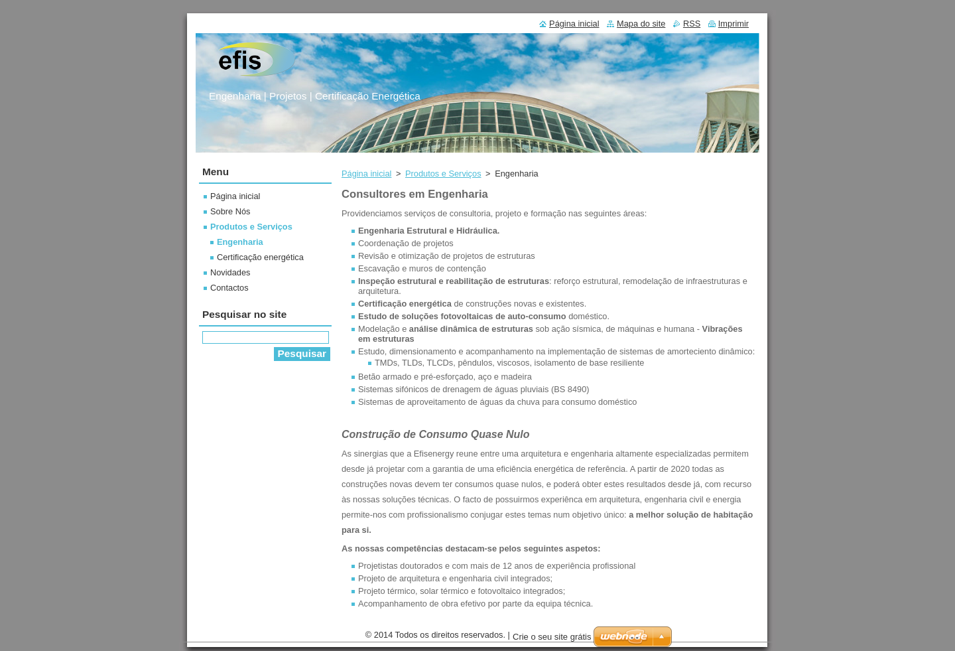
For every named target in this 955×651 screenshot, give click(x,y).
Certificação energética (260, 257)
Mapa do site (641, 24)
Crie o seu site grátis (552, 637)
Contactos (229, 288)
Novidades (230, 272)
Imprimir (733, 24)
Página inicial (366, 174)
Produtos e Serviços (443, 174)
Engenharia (240, 242)
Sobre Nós (230, 211)
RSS (691, 24)
